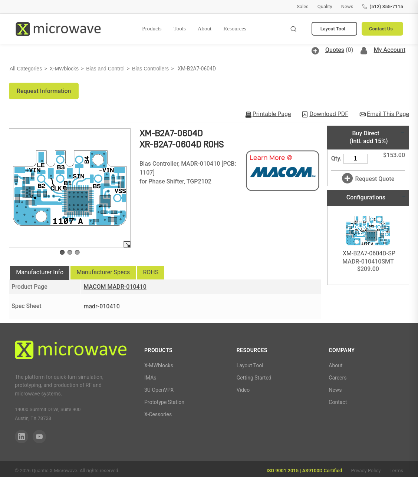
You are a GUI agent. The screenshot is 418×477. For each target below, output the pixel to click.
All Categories (26, 69)
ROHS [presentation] (150, 272)
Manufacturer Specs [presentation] (103, 272)
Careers (337, 378)
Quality (324, 6)
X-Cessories (158, 414)
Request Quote (375, 178)
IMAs (150, 378)
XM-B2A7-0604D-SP (369, 253)
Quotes (334, 49)
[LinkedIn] (21, 436)
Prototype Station (164, 402)
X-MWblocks (64, 69)
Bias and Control (105, 69)
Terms (396, 470)
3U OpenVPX (159, 390)
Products (152, 29)
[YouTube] (39, 436)
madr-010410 (101, 306)
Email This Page (388, 114)
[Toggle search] (293, 29)
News (347, 6)
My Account (389, 49)
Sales (303, 6)
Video (243, 390)
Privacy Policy (366, 470)
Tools (180, 29)
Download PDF (328, 114)
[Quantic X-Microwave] (70, 351)
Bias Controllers (150, 69)
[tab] (39, 273)
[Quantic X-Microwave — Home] (58, 29)
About (205, 29)
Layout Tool (332, 29)
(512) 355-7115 (382, 6)
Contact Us (381, 29)
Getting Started (254, 378)
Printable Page (272, 114)
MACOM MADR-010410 (114, 286)
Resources (234, 29)
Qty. (336, 158)
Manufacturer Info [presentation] (39, 272)
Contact (338, 402)
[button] (44, 91)
